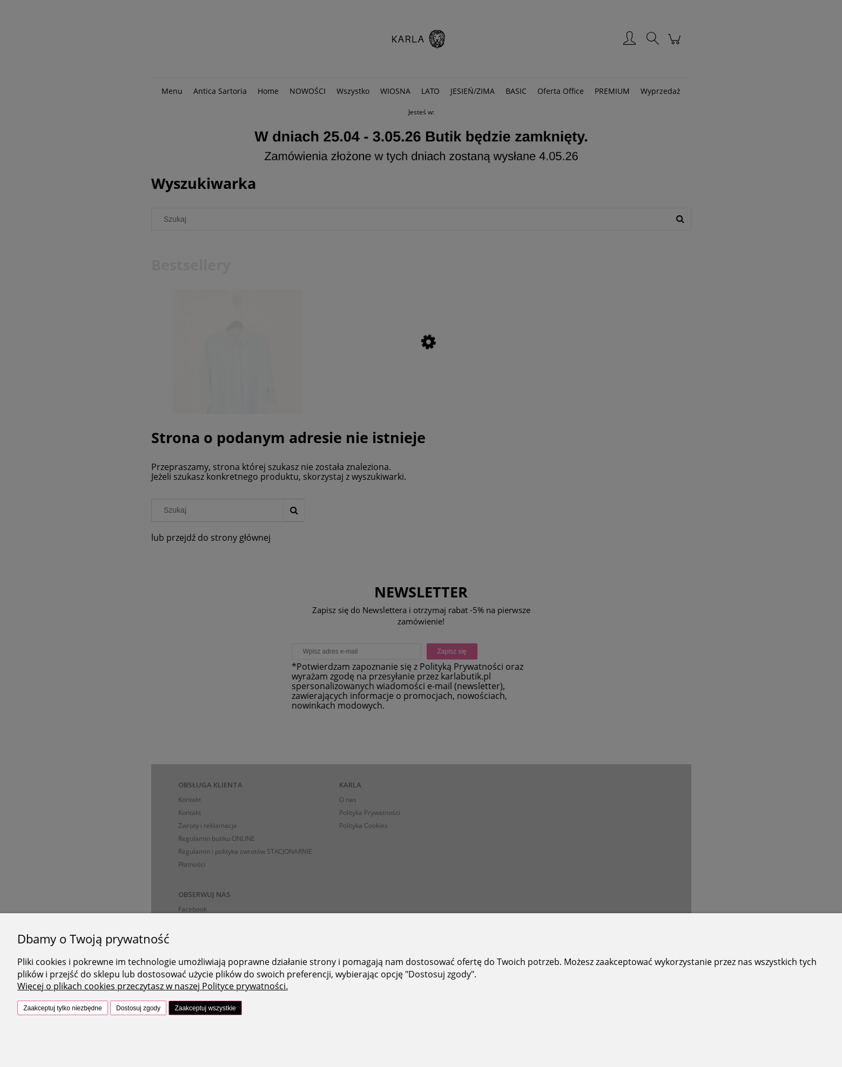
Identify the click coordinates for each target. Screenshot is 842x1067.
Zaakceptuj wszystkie (204, 1008)
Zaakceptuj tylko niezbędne (62, 1008)
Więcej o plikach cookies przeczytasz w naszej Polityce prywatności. (152, 986)
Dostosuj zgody (138, 1008)
